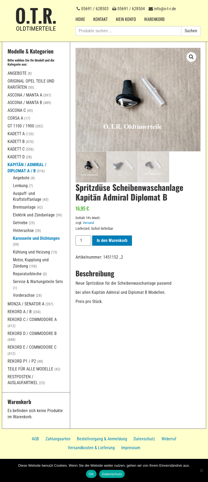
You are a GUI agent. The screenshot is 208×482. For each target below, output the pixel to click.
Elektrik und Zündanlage (34, 214)
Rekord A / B (20, 311)
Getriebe (20, 222)
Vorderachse (24, 295)
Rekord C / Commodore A (32, 319)
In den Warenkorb (112, 241)
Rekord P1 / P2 (22, 361)
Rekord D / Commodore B (32, 333)
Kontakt (100, 19)
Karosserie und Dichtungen (36, 238)
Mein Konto (126, 19)
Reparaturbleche (27, 273)
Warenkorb (154, 19)
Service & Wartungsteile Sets (38, 281)
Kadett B (16, 141)
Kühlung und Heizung (31, 252)
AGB (35, 438)
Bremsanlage (24, 207)
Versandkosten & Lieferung (91, 447)
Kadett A (16, 133)
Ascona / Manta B (25, 102)
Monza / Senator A (26, 303)
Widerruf (169, 438)
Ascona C (17, 110)
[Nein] (201, 470)
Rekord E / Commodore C (32, 347)
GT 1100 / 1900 (21, 125)
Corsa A (15, 118)
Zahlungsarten (57, 438)
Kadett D (16, 156)
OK (91, 474)
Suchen (191, 30)
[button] (191, 57)
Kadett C (16, 149)
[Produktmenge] (83, 241)
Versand (88, 223)
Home (80, 19)
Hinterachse (23, 230)
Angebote (17, 73)
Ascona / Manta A (25, 95)
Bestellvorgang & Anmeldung (102, 438)
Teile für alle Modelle (30, 369)
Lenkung (20, 185)
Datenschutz (144, 438)
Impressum (130, 447)
